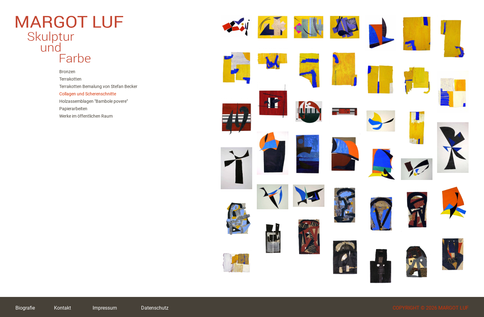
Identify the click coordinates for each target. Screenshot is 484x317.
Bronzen (67, 71)
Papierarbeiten (73, 108)
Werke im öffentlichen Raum (86, 116)
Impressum (105, 308)
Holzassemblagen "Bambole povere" (93, 101)
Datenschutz (155, 308)
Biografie (25, 308)
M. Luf (108, 34)
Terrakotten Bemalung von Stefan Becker (98, 86)
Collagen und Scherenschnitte (87, 93)
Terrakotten (70, 79)
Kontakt (62, 308)
